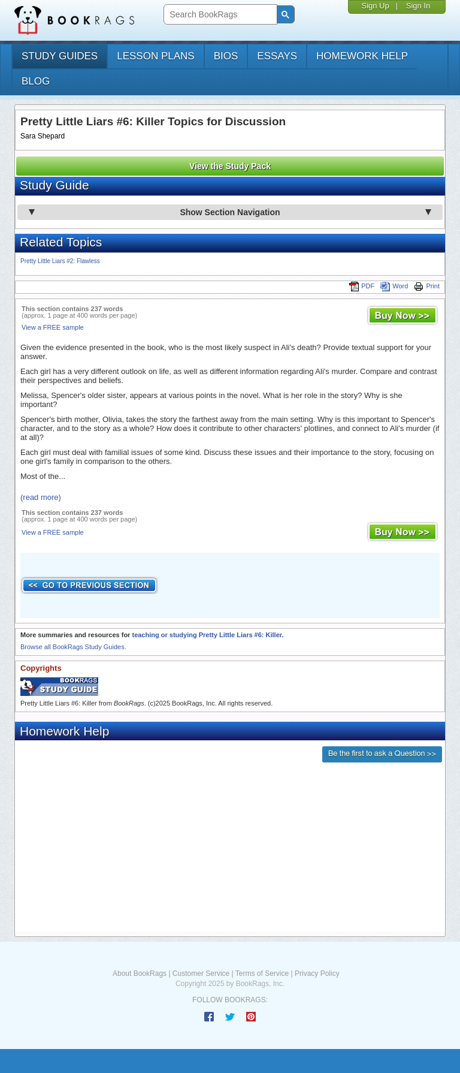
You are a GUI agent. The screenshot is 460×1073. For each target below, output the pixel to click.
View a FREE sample (53, 327)
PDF (361, 286)
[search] (219, 15)
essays (277, 56)
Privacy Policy (317, 973)
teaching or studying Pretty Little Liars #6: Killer (207, 634)
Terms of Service (262, 973)
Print (427, 286)
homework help (362, 56)
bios (226, 56)
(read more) (40, 497)
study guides (60, 56)
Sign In (418, 5)
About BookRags (140, 973)
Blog (36, 81)
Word (394, 286)
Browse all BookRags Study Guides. (73, 646)
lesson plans (155, 56)
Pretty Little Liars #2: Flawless (60, 261)
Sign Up (375, 5)
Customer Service (200, 973)
